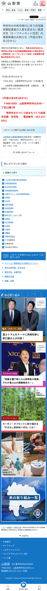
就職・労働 (9, 280)
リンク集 (7, 557)
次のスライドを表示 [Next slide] (44, 10)
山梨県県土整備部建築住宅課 (15, 136)
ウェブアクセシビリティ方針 (15, 553)
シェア (43, 17)
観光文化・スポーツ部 (13, 215)
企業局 (7, 229)
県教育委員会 (10, 236)
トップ (3, 527)
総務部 (7, 197)
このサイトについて (11, 549)
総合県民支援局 (11, 187)
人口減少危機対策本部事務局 (15, 180)
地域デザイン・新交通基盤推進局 (17, 194)
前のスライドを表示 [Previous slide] (2, 10)
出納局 (7, 226)
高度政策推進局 (11, 183)
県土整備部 (9, 222)
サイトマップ (8, 545)
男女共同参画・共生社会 (15, 267)
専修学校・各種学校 (13, 272)
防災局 (7, 201)
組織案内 (10, 527)
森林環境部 (9, 208)
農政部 (7, 219)
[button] (35, 3)
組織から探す (11, 172)
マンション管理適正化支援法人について (21, 263)
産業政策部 (9, 212)
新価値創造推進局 (11, 190)
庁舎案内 (7, 541)
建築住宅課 (9, 276)
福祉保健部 (9, 204)
